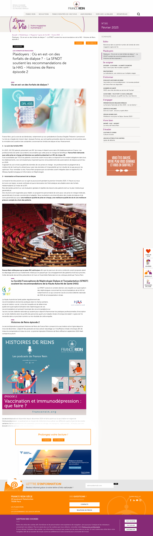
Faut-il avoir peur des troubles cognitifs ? (121, 66)
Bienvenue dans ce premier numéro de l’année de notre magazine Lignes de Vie (121, 46)
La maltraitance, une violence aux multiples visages (121, 72)
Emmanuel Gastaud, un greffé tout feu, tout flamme (121, 95)
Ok (116, 484)
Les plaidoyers (17, 507)
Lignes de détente (121, 139)
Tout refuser (131, 525)
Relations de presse (84, 510)
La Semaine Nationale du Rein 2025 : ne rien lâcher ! (121, 104)
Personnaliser (130, 529)
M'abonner (79, 43)
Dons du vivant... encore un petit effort (121, 110)
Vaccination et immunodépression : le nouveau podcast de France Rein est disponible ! (121, 82)
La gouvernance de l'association (25, 512)
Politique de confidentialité (91, 527)
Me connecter (91, 43)
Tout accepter (130, 521)
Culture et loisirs (121, 133)
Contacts (84, 504)
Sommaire (106, 37)
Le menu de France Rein (121, 124)
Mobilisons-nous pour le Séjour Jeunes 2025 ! (121, 115)
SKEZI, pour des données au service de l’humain (121, 89)
